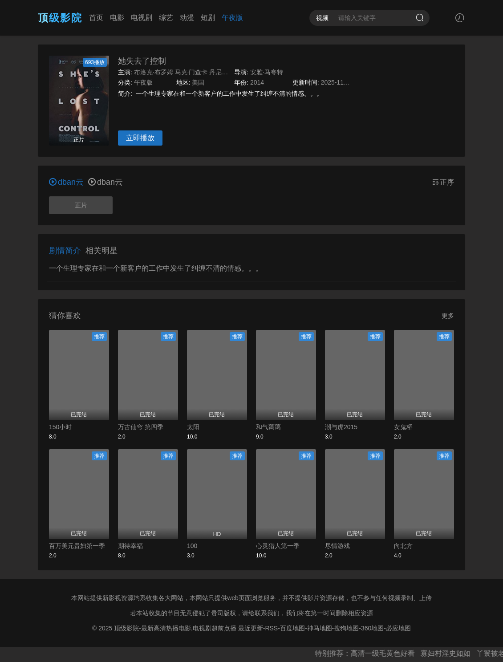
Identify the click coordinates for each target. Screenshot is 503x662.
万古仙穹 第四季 (140, 427)
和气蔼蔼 (268, 427)
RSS (271, 628)
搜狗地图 (346, 628)
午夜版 (232, 17)
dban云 (105, 182)
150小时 (60, 427)
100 (192, 545)
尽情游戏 (337, 545)
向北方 (403, 545)
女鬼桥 (403, 427)
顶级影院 (60, 18)
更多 (448, 315)
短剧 (208, 17)
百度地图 (292, 628)
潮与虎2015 (341, 427)
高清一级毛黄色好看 (388, 653)
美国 (198, 82)
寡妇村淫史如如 (451, 653)
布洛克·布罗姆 (153, 72)
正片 (81, 205)
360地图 (372, 628)
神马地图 (319, 628)
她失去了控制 (142, 61)
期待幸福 (130, 545)
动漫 (187, 17)
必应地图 (398, 628)
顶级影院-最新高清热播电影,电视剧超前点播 (175, 628)
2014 (257, 82)
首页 (96, 17)
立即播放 (140, 138)
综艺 (166, 17)
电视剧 (141, 17)
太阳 (193, 427)
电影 (117, 17)
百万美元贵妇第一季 (77, 545)
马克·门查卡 (191, 72)
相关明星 (101, 250)
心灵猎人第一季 (278, 545)
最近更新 (250, 628)
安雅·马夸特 (266, 72)
